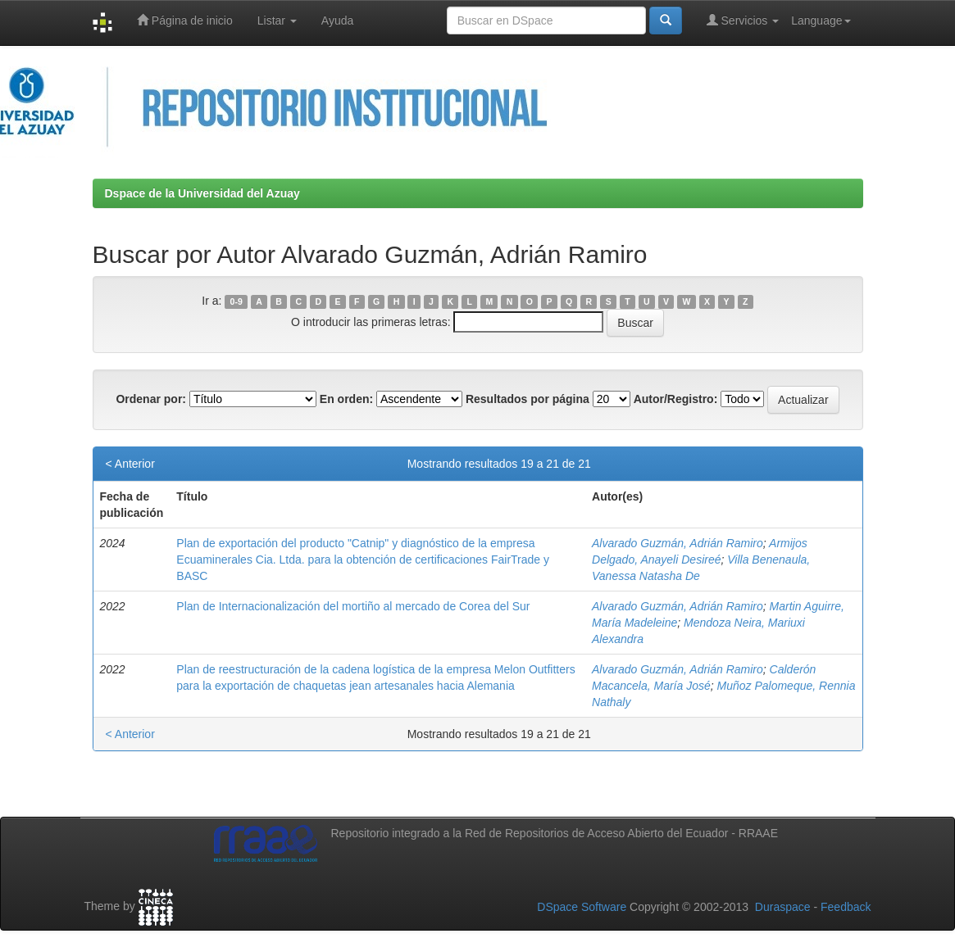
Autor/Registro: (676, 399)
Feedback (846, 906)
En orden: (346, 399)
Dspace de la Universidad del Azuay (202, 193)
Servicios (743, 20)
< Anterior (130, 463)
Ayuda (337, 20)
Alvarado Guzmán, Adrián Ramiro (677, 543)
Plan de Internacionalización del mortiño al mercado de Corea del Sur (353, 606)
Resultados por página (527, 399)
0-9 (236, 301)
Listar (277, 20)
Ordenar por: (151, 399)
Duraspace (783, 906)
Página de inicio (185, 20)
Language (820, 20)
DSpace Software (581, 906)
